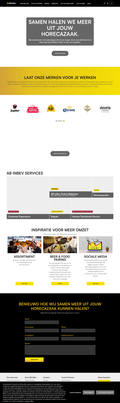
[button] (118, 143)
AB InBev (45, 380)
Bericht (27, 343)
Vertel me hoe (60, 53)
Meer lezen (24, 283)
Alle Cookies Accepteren (106, 392)
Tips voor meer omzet (67, 3)
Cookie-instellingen (75, 392)
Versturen (34, 359)
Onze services (24, 3)
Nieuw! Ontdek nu (60, 154)
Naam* (27, 319)
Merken (46, 3)
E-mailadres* (29, 335)
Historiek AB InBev (30, 380)
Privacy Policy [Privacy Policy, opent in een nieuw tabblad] (29, 401)
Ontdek (60, 283)
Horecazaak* (29, 327)
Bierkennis (54, 3)
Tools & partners (36, 3)
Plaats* (63, 327)
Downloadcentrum (66, 380)
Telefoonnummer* (67, 335)
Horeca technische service (14, 380)
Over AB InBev (80, 3)
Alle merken (60, 121)
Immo (89, 3)
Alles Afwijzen (88, 392)
